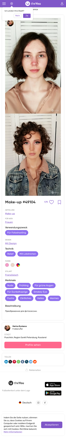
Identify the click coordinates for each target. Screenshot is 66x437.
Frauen (9, 222)
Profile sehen (33, 344)
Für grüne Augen (44, 285)
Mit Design (11, 243)
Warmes (54, 298)
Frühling (24, 285)
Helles (40, 298)
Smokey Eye (40, 291)
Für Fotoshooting (16, 232)
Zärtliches (25, 298)
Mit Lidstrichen (28, 253)
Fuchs (10, 298)
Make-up (10, 213)
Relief (10, 253)
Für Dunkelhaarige (17, 291)
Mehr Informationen (13, 432)
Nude (10, 285)
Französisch (11, 275)
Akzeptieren (52, 424)
